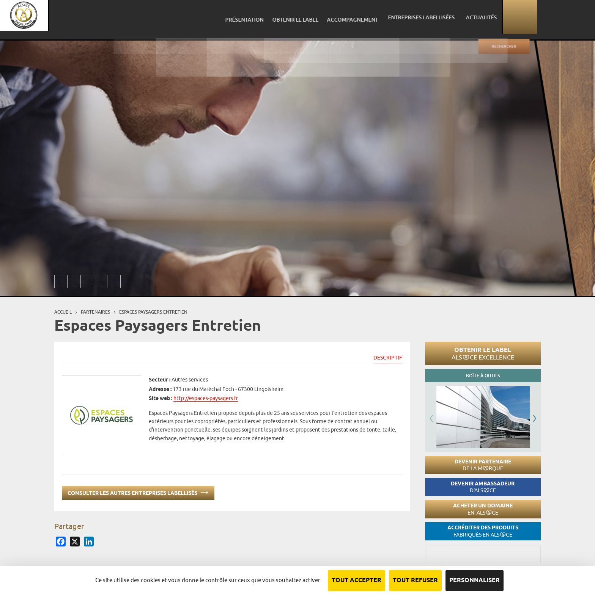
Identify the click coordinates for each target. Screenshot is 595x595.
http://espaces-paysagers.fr (205, 398)
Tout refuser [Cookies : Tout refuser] (415, 580)
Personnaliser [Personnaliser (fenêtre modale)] (474, 580)
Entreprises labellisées (480, 17)
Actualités (536, 17)
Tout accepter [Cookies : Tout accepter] (356, 580)
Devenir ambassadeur (483, 487)
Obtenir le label (483, 353)
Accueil (63, 312)
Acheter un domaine (483, 509)
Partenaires (95, 312)
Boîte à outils (483, 375)
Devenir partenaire (483, 465)
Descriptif (387, 358)
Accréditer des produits (482, 531)
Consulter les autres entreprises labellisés (138, 491)
